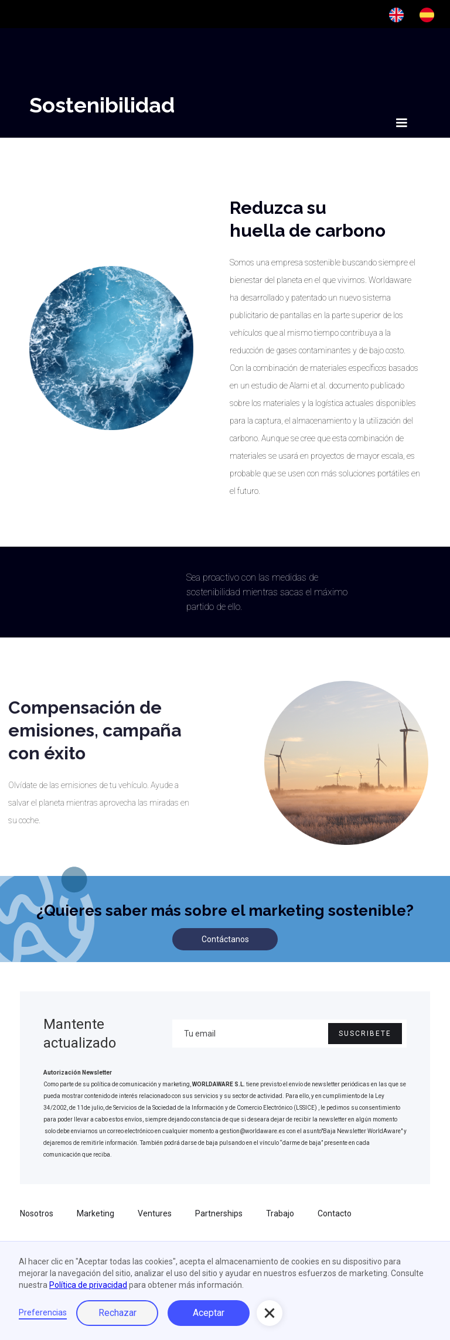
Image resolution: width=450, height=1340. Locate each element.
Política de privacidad (88, 1285)
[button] (401, 123)
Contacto (335, 1213)
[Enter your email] (289, 1034)
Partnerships (219, 1213)
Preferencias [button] (43, 1312)
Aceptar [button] (208, 1312)
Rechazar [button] (117, 1312)
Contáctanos (225, 939)
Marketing (95, 1213)
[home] (68, 120)
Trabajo (280, 1213)
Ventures (155, 1213)
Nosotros (36, 1213)
